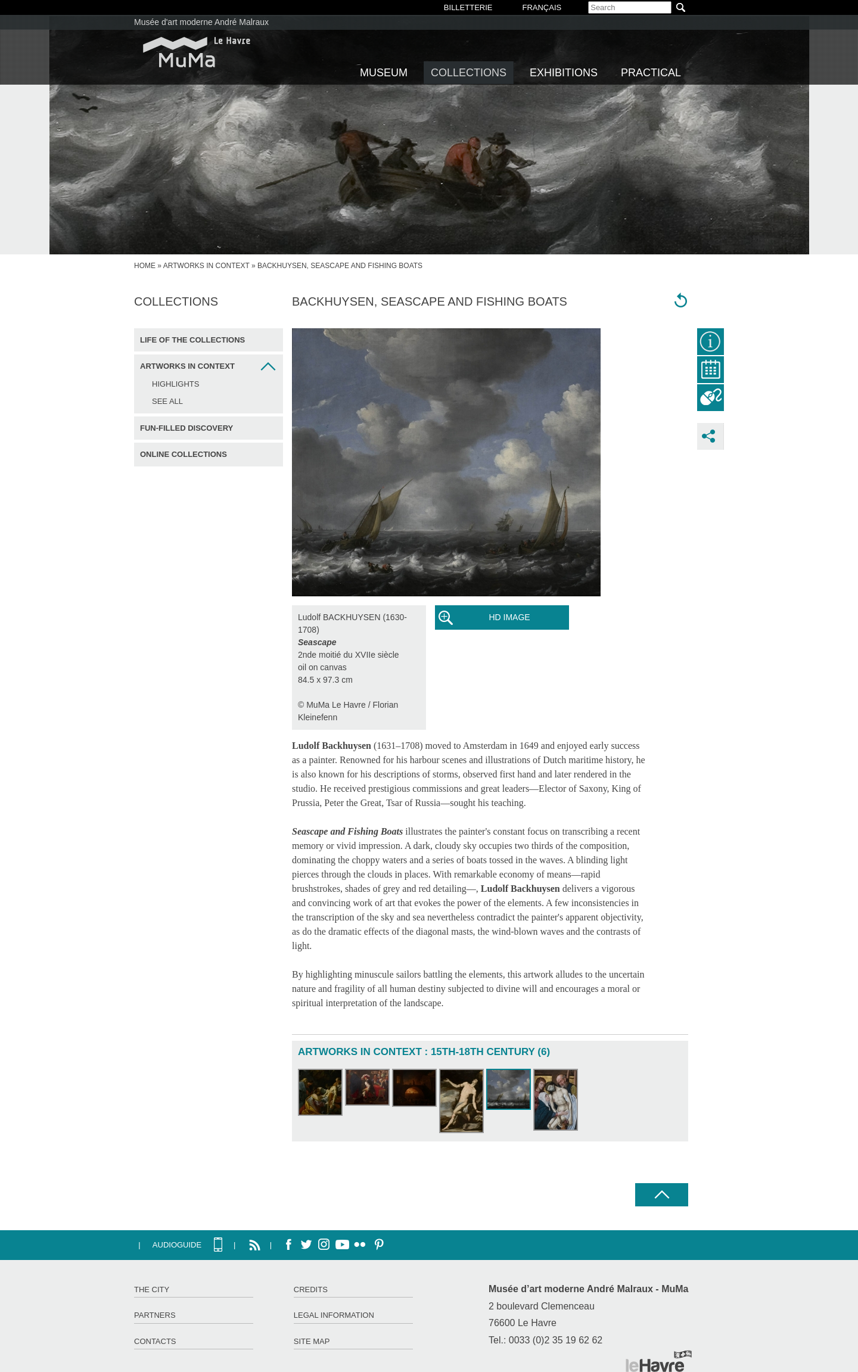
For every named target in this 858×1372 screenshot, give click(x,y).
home (145, 266)
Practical (651, 73)
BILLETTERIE (468, 7)
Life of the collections (192, 339)
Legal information (334, 1315)
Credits (311, 1289)
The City (151, 1289)
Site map (312, 1341)
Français (541, 7)
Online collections (183, 454)
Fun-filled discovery (186, 428)
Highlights (175, 383)
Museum (384, 73)
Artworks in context (206, 266)
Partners (155, 1315)
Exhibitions (564, 73)
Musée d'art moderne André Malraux (201, 22)
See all (167, 401)
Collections (468, 73)
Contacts (155, 1341)
